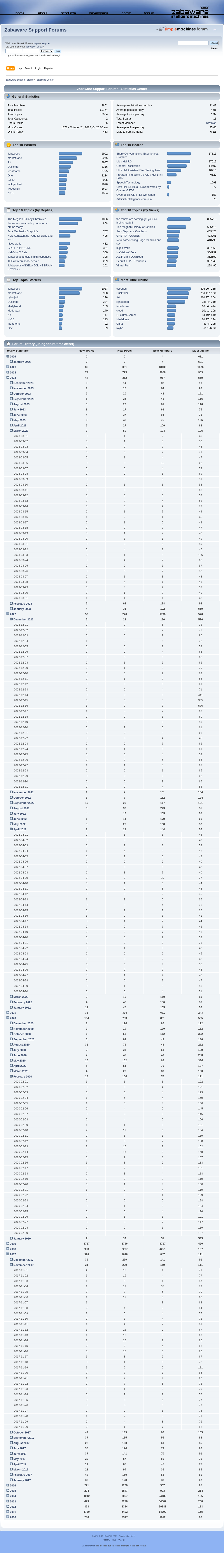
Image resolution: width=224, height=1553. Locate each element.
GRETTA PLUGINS (19, 248)
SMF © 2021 (111, 1536)
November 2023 (23, 388)
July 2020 (19, 1050)
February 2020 (22, 1076)
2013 (13, 1501)
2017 (13, 1254)
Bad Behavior (88, 1545)
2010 (13, 1517)
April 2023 (19, 425)
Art (9, 162)
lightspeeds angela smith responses (29, 256)
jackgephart (15, 184)
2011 (13, 1512)
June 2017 (19, 1453)
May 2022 (19, 824)
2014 (13, 1496)
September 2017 (23, 1437)
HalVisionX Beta (17, 252)
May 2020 (19, 1060)
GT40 (11, 179)
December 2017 (23, 1259)
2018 (13, 1249)
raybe (119, 328)
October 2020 (22, 1034)
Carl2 (119, 323)
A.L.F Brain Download (129, 256)
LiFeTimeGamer (126, 315)
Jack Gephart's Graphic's (23, 231)
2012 (13, 1506)
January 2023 (22, 609)
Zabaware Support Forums (35, 30)
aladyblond (14, 306)
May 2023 (19, 420)
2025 (13, 367)
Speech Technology (128, 182)
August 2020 (21, 1044)
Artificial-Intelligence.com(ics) (134, 199)
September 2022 (23, 803)
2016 (13, 1485)
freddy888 (14, 188)
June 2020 (19, 1055)
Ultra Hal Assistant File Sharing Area (138, 170)
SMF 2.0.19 (97, 1536)
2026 (13, 356)
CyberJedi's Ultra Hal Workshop (135, 194)
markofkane (15, 158)
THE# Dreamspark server (23, 261)
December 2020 (23, 1023)
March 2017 (20, 1469)
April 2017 (19, 1464)
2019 (13, 1243)
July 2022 (19, 813)
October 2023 (22, 393)
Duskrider (13, 166)
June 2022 (19, 819)
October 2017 (22, 1432)
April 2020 (19, 1065)
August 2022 (21, 808)
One (10, 175)
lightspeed (14, 153)
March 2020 (20, 1071)
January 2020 (22, 1238)
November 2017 (23, 1265)
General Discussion (128, 165)
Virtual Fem (123, 265)
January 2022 (22, 1007)
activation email (34, 46)
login (36, 43)
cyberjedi (13, 297)
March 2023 (20, 430)
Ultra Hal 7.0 (123, 161)
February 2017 (22, 1474)
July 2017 (19, 1448)
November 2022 (23, 792)
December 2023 (23, 383)
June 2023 (19, 415)
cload (119, 310)
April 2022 (19, 829)
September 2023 (23, 399)
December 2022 (23, 619)
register (46, 43)
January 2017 (22, 1480)
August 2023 (21, 404)
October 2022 (22, 797)
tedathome (14, 171)
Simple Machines (127, 1536)
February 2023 (22, 603)
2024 (13, 372)
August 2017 (21, 1443)
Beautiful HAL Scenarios (131, 261)
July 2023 (19, 409)
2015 (13, 1490)
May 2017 (19, 1459)
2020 (13, 1018)
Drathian (211, 123)
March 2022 (20, 996)
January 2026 (22, 361)
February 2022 (22, 1002)
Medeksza (14, 310)
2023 (13, 377)
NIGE (11, 193)
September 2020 (23, 1039)
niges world (14, 243)
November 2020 (23, 1028)
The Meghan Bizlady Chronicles (27, 219)
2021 (13, 1012)
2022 (13, 614)
